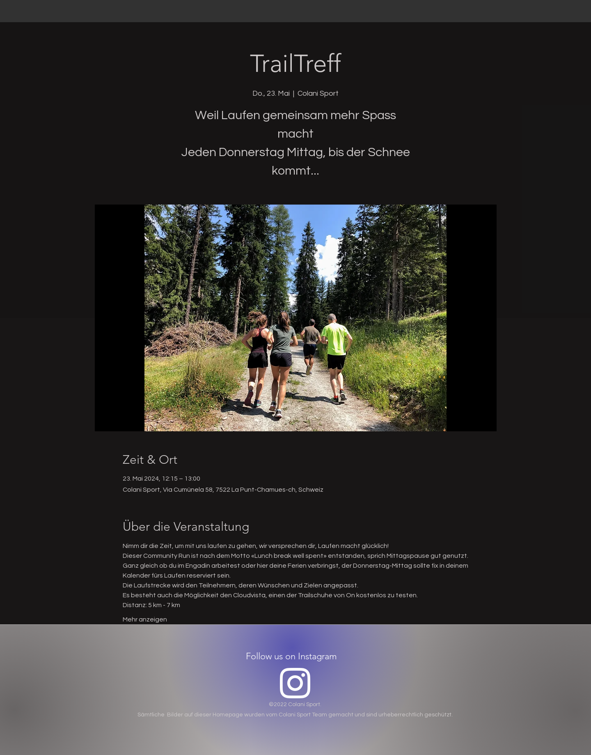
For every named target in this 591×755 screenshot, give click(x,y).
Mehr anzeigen (145, 619)
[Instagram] (295, 683)
